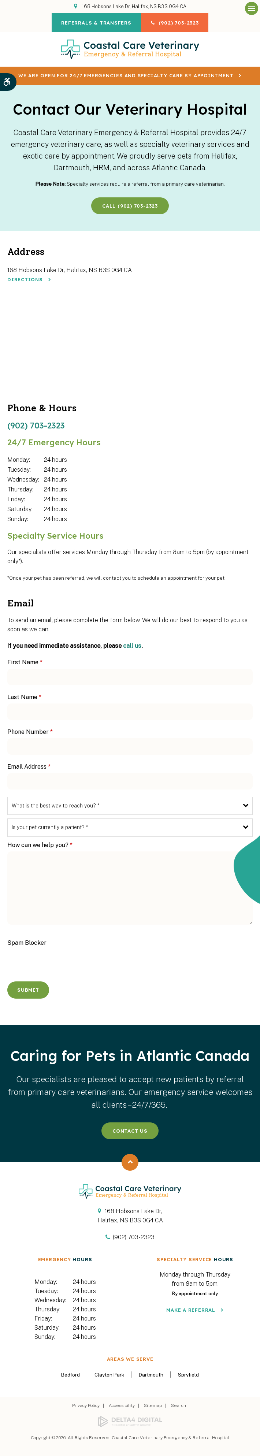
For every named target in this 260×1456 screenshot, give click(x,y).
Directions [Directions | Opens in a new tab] (25, 279)
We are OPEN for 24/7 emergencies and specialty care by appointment (125, 75)
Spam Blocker (27, 942)
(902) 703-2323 (180, 23)
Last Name (24, 697)
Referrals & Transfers (95, 23)
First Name (24, 662)
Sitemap (153, 1405)
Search (178, 1405)
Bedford (70, 1375)
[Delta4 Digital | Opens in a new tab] (130, 1421)
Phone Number (30, 731)
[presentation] (50, 960)
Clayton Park (109, 1375)
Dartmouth (151, 1375)
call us (132, 645)
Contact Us (130, 1131)
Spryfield (188, 1375)
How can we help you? (40, 845)
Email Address (29, 766)
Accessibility (122, 1405)
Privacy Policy (86, 1405)
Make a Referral (190, 1310)
